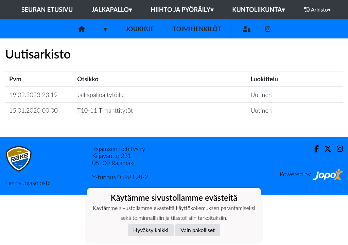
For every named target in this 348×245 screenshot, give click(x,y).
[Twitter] (325, 148)
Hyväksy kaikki (150, 230)
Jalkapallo (111, 9)
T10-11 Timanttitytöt (105, 110)
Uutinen (261, 94)
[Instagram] (268, 29)
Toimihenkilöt (197, 29)
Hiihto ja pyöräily (182, 9)
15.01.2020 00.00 (33, 110)
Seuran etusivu (47, 9)
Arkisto (317, 9)
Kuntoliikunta (258, 9)
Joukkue (139, 29)
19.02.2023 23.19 (33, 94)
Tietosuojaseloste (28, 182)
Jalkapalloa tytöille (101, 94)
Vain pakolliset (197, 230)
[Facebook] (314, 148)
